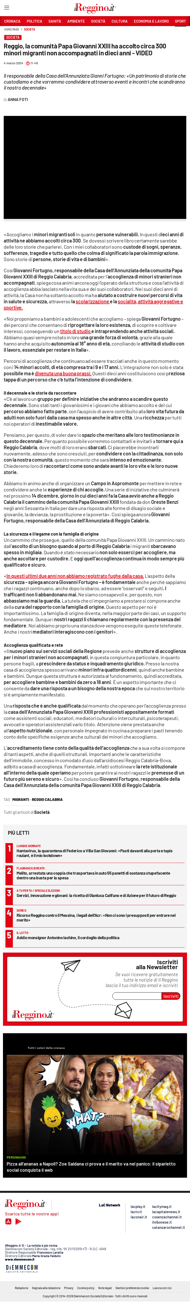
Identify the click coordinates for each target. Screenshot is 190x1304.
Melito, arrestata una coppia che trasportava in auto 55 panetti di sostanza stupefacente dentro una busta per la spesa (93, 875)
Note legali (105, 1288)
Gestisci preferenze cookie (132, 1288)
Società (29, 29)
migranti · (21, 799)
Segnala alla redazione (46, 1288)
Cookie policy (86, 1288)
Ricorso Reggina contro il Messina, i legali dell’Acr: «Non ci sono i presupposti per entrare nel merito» (96, 917)
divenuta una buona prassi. (63, 373)
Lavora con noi (162, 1288)
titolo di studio (75, 331)
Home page (11, 29)
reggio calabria (47, 799)
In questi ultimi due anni (75, 576)
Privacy (68, 1288)
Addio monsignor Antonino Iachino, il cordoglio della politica (68, 937)
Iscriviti (171, 996)
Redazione (21, 1288)
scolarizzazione (93, 301)
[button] (180, 32)
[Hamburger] (6, 8)
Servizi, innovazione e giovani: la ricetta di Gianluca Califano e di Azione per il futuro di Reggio (96, 895)
